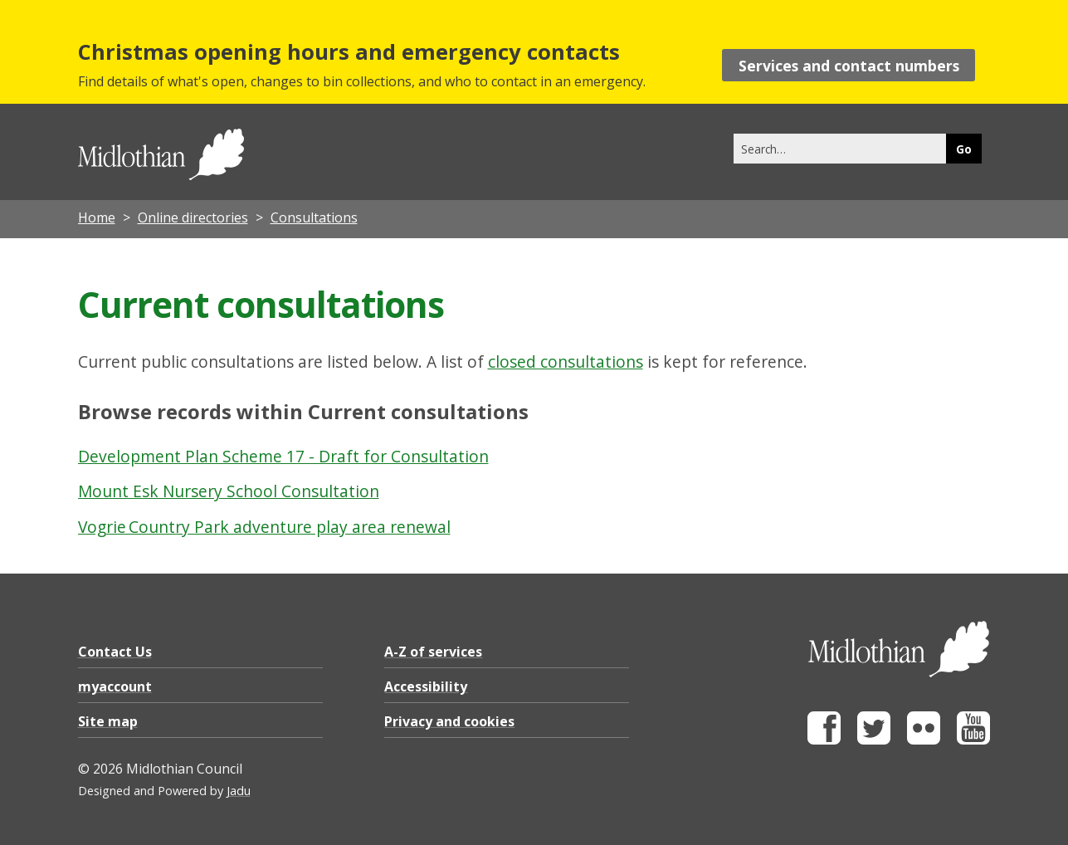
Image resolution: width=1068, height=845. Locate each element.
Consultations (314, 217)
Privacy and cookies (449, 721)
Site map (108, 721)
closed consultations (565, 361)
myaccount (115, 686)
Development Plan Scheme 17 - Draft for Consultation (283, 456)
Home (96, 217)
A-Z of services (433, 651)
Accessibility (425, 686)
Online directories (193, 217)
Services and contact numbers (849, 66)
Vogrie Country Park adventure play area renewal (264, 526)
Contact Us (115, 651)
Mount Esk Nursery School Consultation (228, 491)
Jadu (239, 791)
